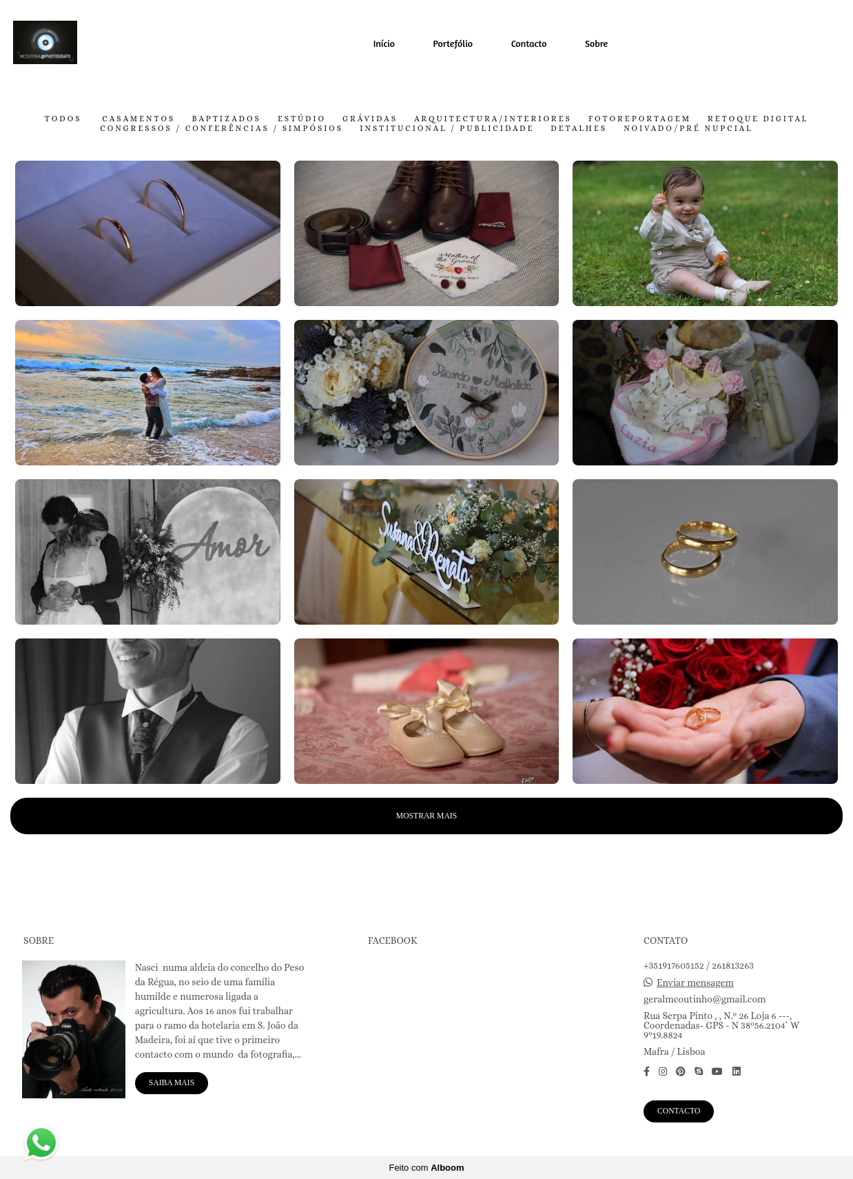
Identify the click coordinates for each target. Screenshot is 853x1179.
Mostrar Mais (426, 816)
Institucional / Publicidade (447, 129)
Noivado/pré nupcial (688, 129)
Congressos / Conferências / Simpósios (221, 129)
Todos (63, 119)
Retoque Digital (758, 119)
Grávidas (370, 119)
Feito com (426, 1167)
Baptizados (226, 119)
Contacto (529, 43)
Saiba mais (171, 1082)
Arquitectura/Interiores (493, 119)
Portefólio (453, 43)
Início (384, 43)
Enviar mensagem (695, 982)
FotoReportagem (639, 119)
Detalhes (579, 129)
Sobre (596, 43)
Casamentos (138, 119)
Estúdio (302, 119)
